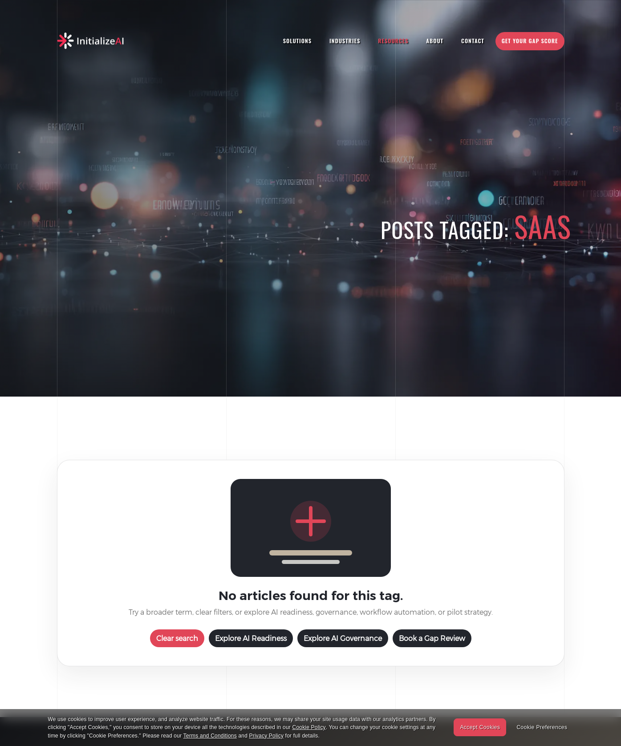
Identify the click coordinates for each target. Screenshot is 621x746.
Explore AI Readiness (251, 638)
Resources (393, 40)
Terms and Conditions (210, 736)
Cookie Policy (309, 727)
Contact (472, 40)
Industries (344, 40)
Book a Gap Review (432, 638)
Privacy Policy (266, 736)
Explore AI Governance (343, 638)
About (434, 40)
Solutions (297, 40)
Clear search (177, 638)
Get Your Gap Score (530, 40)
